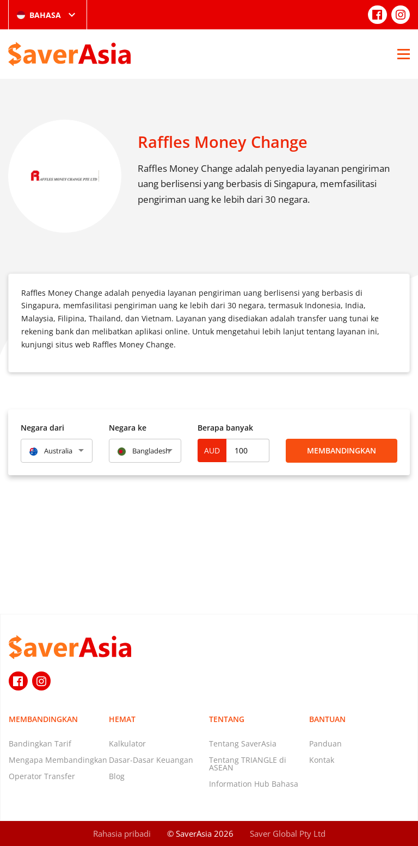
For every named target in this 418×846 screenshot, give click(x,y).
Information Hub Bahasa (253, 784)
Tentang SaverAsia (242, 743)
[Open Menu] (403, 53)
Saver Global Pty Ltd (287, 833)
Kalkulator (127, 743)
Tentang (226, 719)
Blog (117, 776)
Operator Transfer (42, 776)
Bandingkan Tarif (40, 743)
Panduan (325, 743)
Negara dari (42, 427)
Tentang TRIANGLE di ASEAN (247, 764)
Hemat (122, 719)
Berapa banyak (225, 427)
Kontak (321, 760)
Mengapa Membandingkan (58, 760)
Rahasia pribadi (122, 833)
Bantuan (327, 719)
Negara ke (127, 427)
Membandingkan (341, 450)
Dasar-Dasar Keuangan (151, 760)
